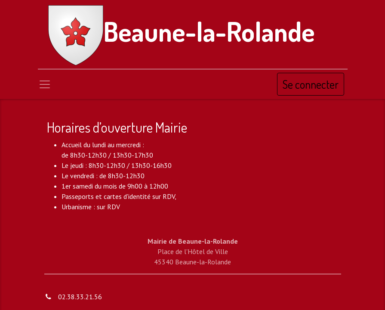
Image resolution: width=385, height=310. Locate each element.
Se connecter (311, 84)
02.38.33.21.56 (80, 296)
